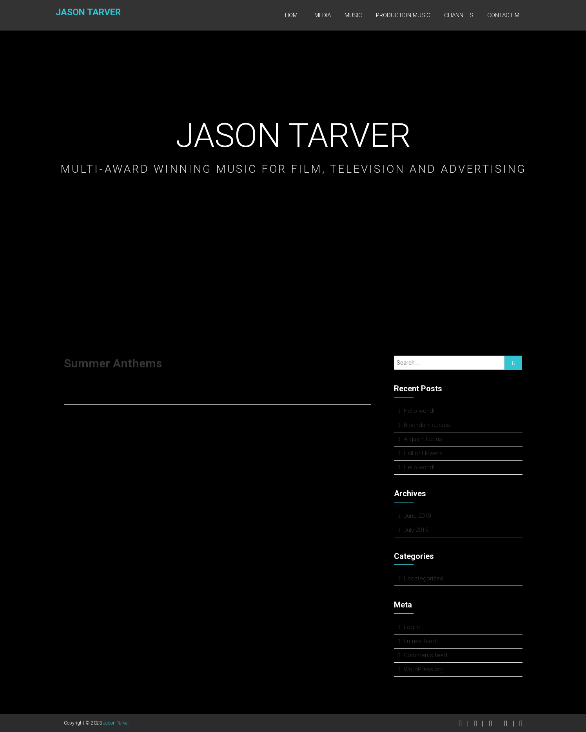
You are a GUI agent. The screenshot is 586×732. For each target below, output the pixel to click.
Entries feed (420, 641)
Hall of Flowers (423, 453)
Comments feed (425, 655)
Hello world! (419, 410)
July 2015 (416, 529)
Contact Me (505, 15)
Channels (459, 15)
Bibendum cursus (427, 424)
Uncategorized (423, 578)
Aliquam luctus (423, 439)
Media (322, 15)
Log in (412, 627)
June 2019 (417, 515)
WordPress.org (424, 669)
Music (353, 15)
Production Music (403, 15)
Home (293, 15)
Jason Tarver (82, 14)
